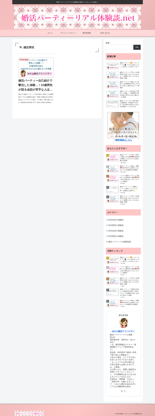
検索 (108, 43)
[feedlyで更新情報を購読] (121, 391)
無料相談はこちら (123, 140)
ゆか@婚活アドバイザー (123, 331)
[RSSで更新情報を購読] (124, 391)
